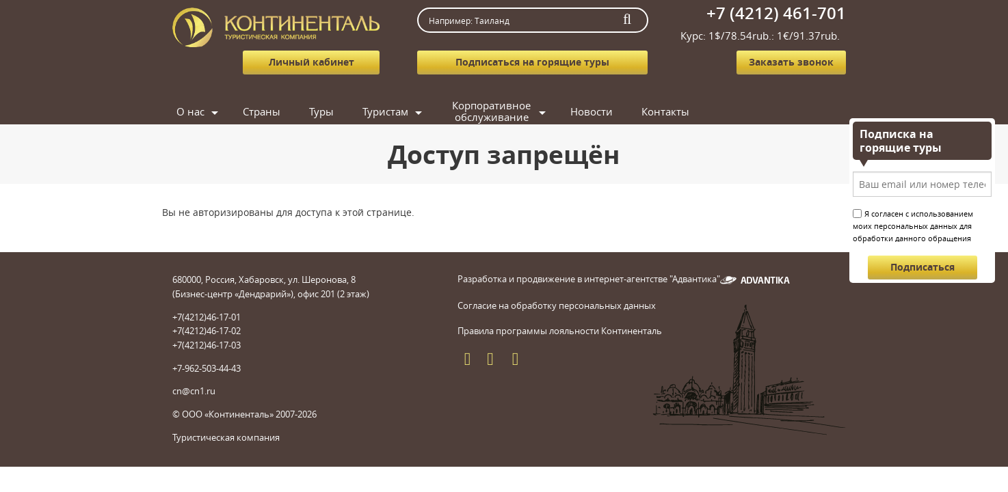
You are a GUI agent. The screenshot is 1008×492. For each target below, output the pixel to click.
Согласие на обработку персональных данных (556, 319)
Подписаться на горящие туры (532, 61)
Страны (355, 111)
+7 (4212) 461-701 (776, 13)
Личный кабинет (311, 61)
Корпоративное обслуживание (609, 112)
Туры (427, 111)
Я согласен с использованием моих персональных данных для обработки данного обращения (913, 225)
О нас (278, 111)
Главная (203, 111)
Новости (716, 111)
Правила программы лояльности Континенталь (559, 344)
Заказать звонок (791, 61)
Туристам (504, 111)
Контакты (719, 137)
